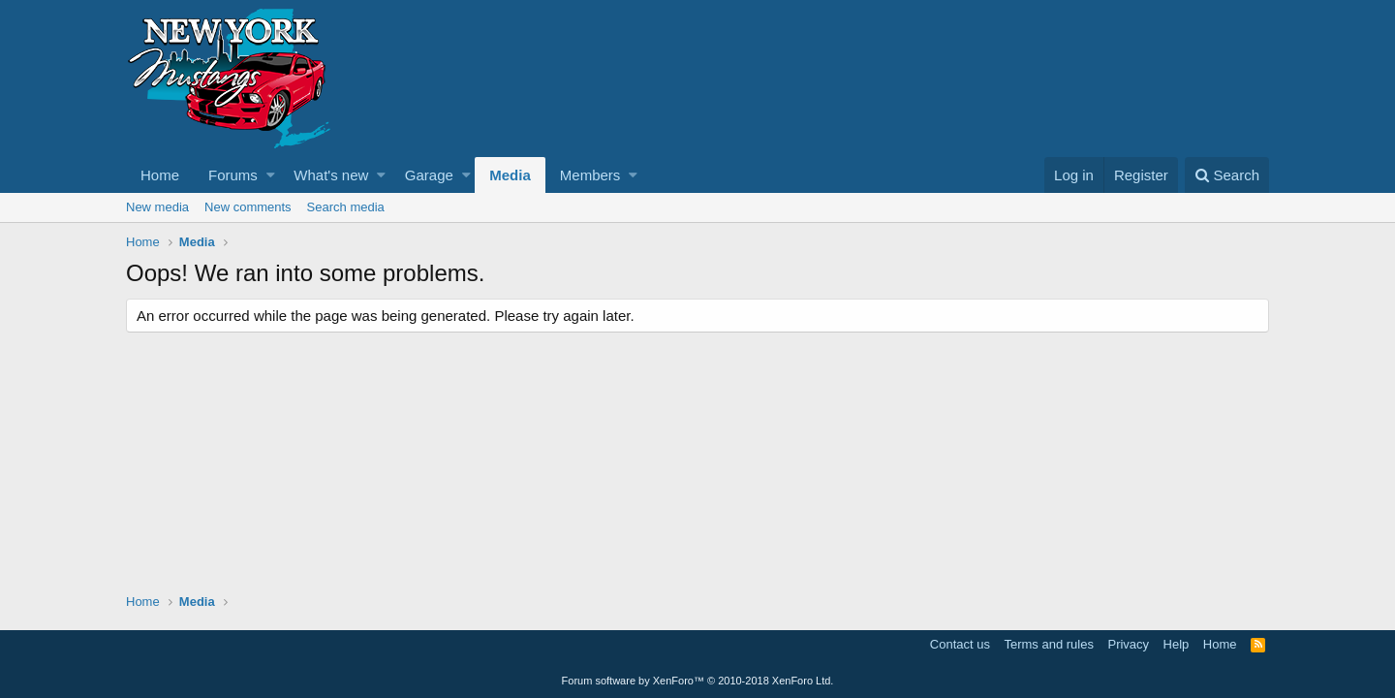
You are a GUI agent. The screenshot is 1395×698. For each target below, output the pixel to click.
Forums (233, 175)
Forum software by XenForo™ (698, 680)
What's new (331, 175)
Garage (429, 175)
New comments (248, 207)
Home (159, 175)
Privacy (1128, 644)
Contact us (960, 644)
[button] (271, 175)
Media (510, 175)
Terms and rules (1048, 644)
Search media (346, 207)
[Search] (1227, 175)
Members (590, 175)
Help (1176, 644)
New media (157, 207)
